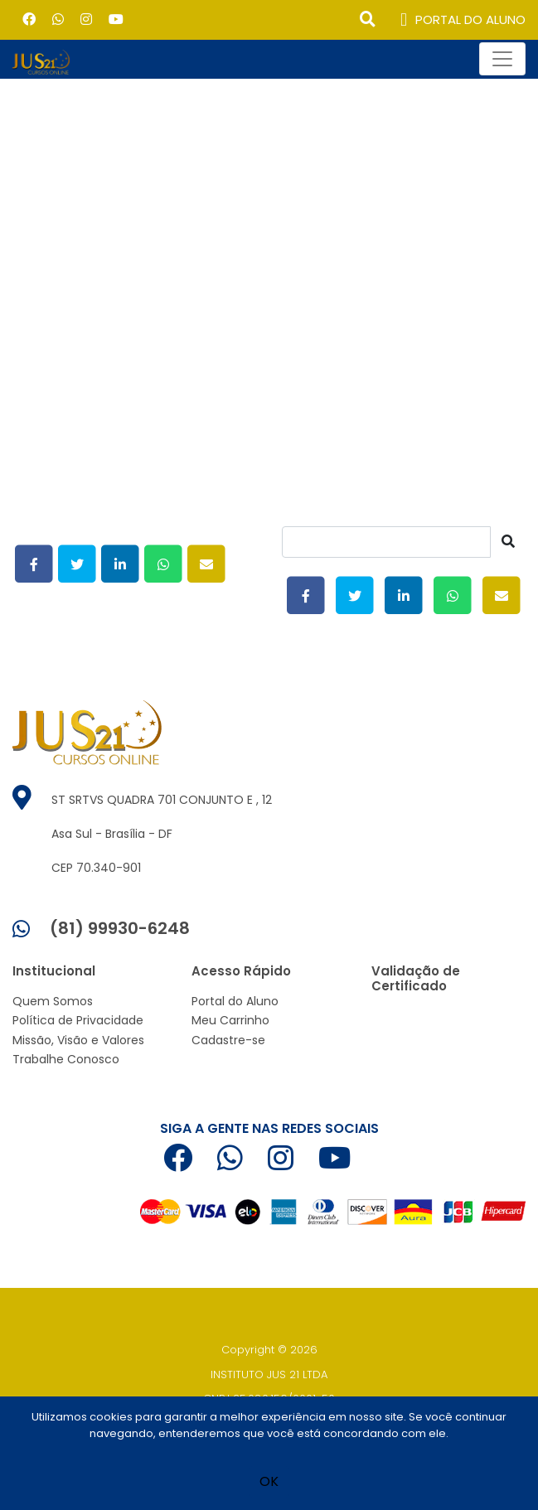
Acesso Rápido (241, 971)
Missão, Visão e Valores (78, 1040)
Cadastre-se (228, 1040)
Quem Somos (52, 1001)
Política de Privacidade (77, 1020)
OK (269, 1481)
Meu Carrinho (230, 1020)
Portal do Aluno (235, 1001)
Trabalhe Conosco (65, 1059)
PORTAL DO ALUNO (463, 20)
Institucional (53, 971)
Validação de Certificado (415, 978)
